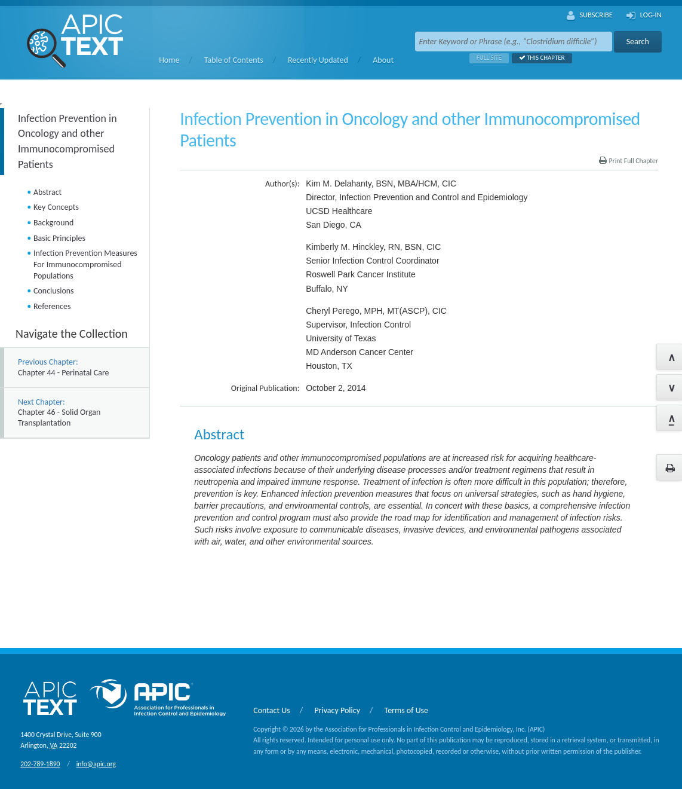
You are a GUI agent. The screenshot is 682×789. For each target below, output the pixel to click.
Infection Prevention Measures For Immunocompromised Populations (85, 264)
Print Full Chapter (628, 161)
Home (169, 60)
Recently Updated (318, 60)
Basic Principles (59, 238)
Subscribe (590, 15)
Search (637, 41)
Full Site (485, 58)
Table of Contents (233, 60)
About (383, 60)
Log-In (644, 15)
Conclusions (53, 291)
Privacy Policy (337, 710)
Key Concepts (56, 207)
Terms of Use (407, 710)
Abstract (47, 192)
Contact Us (271, 710)
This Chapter (538, 58)
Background (53, 223)
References (51, 306)
